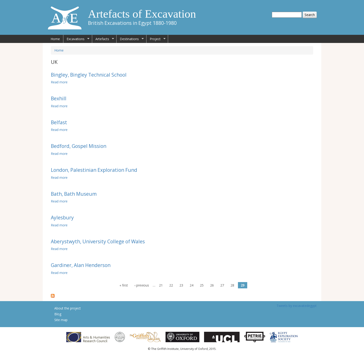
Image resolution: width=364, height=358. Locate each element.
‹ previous (141, 285)
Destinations (130, 39)
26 (212, 285)
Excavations (76, 39)
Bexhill (58, 98)
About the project (67, 308)
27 (222, 285)
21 (161, 285)
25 (202, 285)
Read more (59, 82)
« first (124, 285)
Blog (57, 314)
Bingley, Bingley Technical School (89, 75)
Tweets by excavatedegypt (296, 305)
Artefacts (103, 39)
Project (156, 39)
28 (232, 285)
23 (181, 285)
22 (171, 285)
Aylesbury (62, 217)
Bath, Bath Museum (74, 194)
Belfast (59, 122)
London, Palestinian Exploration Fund (94, 170)
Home (55, 39)
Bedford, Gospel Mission (78, 146)
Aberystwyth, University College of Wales (98, 241)
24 (191, 285)
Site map (61, 320)
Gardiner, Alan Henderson (80, 265)
